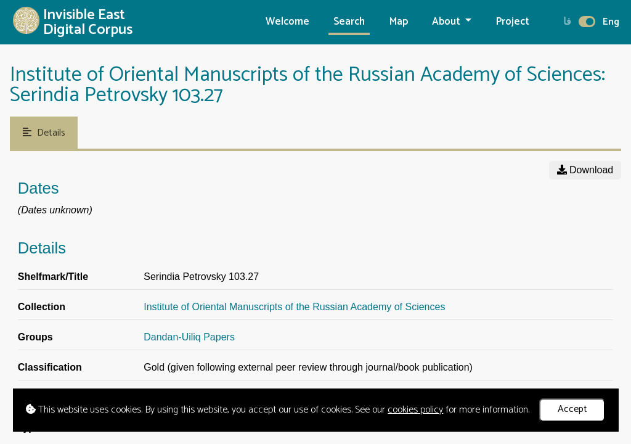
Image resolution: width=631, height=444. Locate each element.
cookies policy (415, 409)
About (447, 22)
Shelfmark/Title (53, 276)
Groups (35, 337)
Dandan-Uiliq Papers (189, 337)
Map (398, 22)
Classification (50, 367)
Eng (611, 22)
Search (349, 22)
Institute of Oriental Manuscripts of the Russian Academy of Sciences (294, 307)
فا (567, 22)
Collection (41, 307)
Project (512, 22)
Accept (572, 409)
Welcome (287, 22)
